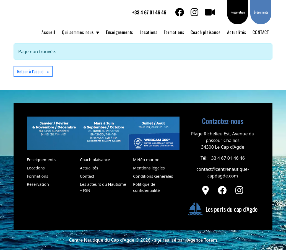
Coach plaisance (205, 32)
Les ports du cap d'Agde (223, 209)
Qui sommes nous (78, 32)
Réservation (238, 12)
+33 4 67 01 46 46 (149, 12)
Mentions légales (149, 168)
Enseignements (119, 32)
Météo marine (146, 159)
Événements (261, 12)
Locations (148, 32)
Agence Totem (202, 240)
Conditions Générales (153, 176)
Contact (87, 176)
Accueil (48, 32)
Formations (174, 32)
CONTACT (261, 32)
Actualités (236, 32)
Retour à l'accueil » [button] (33, 71)
